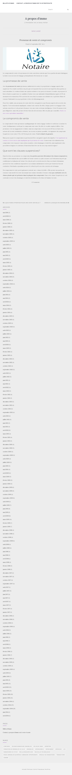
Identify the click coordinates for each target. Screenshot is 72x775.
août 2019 (6, 501)
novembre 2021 (7, 405)
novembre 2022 (7, 362)
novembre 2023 (7, 319)
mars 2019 (6, 519)
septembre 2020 (8, 455)
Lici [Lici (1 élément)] (64, 749)
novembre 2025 (7, 234)
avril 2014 (6, 716)
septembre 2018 (8, 541)
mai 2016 (5, 641)
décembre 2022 (7, 359)
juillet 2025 (6, 248)
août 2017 (6, 587)
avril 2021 (6, 430)
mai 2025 (5, 255)
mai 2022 (5, 384)
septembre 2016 (8, 626)
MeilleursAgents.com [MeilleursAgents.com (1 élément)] (26, 752)
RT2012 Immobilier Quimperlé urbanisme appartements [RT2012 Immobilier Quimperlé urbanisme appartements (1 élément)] (21, 754)
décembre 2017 (7, 573)
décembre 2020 (7, 444)
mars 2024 (6, 305)
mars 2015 (6, 691)
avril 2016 (6, 644)
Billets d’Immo (8, 3)
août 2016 (6, 630)
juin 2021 (5, 423)
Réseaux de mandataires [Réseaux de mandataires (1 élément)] (47, 754)
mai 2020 (5, 469)
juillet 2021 (6, 419)
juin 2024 (5, 294)
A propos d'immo (36, 18)
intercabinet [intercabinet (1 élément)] (50, 749)
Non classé (36, 31)
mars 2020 (6, 476)
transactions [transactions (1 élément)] (61, 754)
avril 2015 (6, 687)
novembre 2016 (7, 619)
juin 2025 (5, 252)
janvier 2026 (6, 227)
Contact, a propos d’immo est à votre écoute (34, 3)
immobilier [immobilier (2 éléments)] (30, 749)
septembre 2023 (8, 327)
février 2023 (6, 352)
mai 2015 (5, 683)
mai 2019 (5, 512)
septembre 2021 (8, 412)
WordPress (47, 769)
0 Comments (35, 182)
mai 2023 (5, 341)
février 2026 (6, 223)
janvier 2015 (6, 698)
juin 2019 (5, 509)
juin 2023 (5, 337)
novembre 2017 (7, 576)
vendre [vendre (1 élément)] (6, 757)
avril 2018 (6, 559)
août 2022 (6, 373)
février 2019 (6, 523)
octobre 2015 (7, 666)
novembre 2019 (7, 491)
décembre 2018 (7, 530)
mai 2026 (5, 212)
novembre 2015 (7, 662)
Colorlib (35, 769)
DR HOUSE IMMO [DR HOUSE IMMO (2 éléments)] (38, 746)
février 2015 (6, 694)
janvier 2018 (6, 569)
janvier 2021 (6, 441)
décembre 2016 (7, 616)
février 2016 (6, 651)
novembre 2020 (7, 448)
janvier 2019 (6, 526)
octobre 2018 (7, 537)
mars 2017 (6, 605)
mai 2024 (5, 298)
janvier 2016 (6, 655)
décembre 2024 (7, 273)
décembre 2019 (7, 487)
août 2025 (6, 244)
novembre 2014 (7, 701)
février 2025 (6, 266)
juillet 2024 (6, 291)
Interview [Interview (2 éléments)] (58, 749)
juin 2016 (5, 637)
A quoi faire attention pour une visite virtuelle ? (22, 202)
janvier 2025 (6, 269)
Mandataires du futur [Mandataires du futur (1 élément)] (10, 752)
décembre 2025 (7, 230)
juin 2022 (5, 380)
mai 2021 (5, 426)
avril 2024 (6, 302)
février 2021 (6, 437)
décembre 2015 (7, 658)
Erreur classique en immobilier (57, 202)
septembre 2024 (8, 284)
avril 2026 (6, 216)
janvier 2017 (6, 612)
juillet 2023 (6, 334)
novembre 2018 (7, 534)
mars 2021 (6, 434)
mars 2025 (6, 262)
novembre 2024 (7, 277)
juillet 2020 (6, 462)
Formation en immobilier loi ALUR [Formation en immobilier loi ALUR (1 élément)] (14, 749)
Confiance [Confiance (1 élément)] (7, 746)
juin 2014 (5, 712)
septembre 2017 (8, 583)
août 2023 (6, 330)
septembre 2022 (8, 369)
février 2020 (6, 480)
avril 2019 (6, 516)
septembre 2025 (8, 241)
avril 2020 (6, 473)
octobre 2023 (7, 323)
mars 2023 (6, 348)
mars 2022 (6, 391)
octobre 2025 (7, 237)
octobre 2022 (7, 366)
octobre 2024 (7, 280)
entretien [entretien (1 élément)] (48, 746)
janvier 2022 (6, 398)
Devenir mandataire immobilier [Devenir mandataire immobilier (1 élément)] (22, 746)
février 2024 (6, 309)
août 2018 (6, 544)
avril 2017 (6, 601)
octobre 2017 (7, 580)
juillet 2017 (6, 591)
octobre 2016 (7, 623)
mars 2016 (6, 648)
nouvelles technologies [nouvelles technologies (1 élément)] (42, 752)
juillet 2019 (6, 505)
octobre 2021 (7, 409)
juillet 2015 (6, 676)
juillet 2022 (6, 377)
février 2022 (6, 394)
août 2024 (6, 287)
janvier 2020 (6, 484)
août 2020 (6, 459)
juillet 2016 (6, 633)
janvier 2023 (6, 355)
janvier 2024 (6, 312)
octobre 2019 (7, 494)
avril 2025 (6, 259)
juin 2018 (5, 551)
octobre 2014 (7, 705)
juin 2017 (5, 594)
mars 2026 (6, 220)
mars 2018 (6, 562)
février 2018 (6, 566)
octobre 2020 (7, 451)
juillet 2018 (6, 548)
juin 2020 (5, 466)
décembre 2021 (7, 402)
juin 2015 (5, 680)
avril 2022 (6, 387)
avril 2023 (6, 344)
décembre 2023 (7, 316)
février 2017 (6, 608)
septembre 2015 (8, 669)
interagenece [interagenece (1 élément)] (39, 749)
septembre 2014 (8, 708)
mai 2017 (5, 598)
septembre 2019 (8, 498)
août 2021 (6, 416)
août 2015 (6, 673)
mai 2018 (5, 555)
